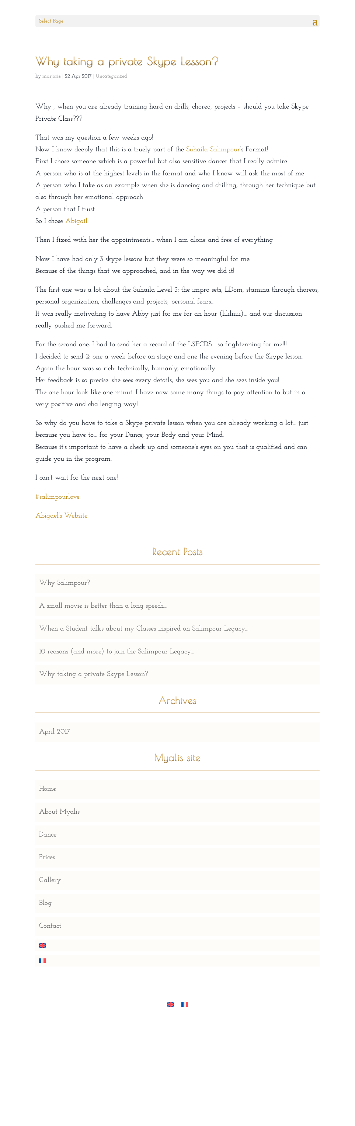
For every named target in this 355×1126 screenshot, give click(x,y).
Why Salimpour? (64, 583)
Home (47, 789)
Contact (50, 926)
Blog (45, 903)
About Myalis (59, 812)
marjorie (51, 76)
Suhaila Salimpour (213, 149)
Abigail (76, 221)
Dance (47, 834)
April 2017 (54, 731)
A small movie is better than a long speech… (103, 606)
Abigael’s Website (61, 515)
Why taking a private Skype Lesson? (93, 674)
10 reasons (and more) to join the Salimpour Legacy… (116, 651)
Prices (47, 857)
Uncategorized (111, 76)
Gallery (50, 880)
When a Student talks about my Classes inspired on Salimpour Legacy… (143, 628)
